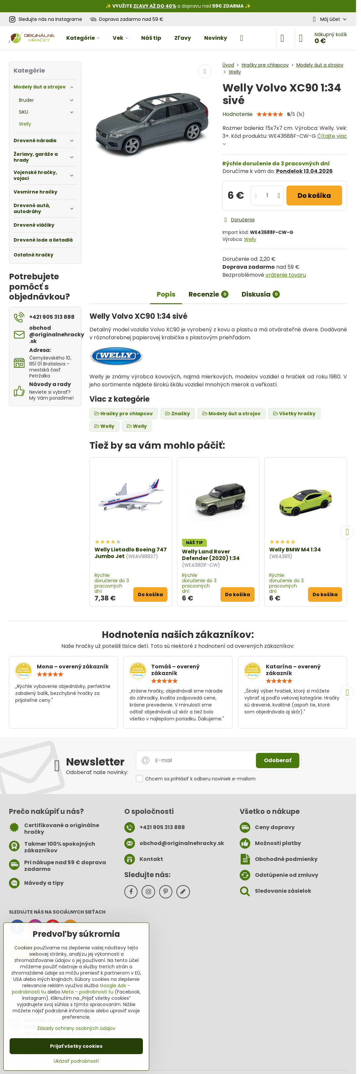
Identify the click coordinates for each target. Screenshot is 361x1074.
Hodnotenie (237, 114)
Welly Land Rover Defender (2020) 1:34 (211, 555)
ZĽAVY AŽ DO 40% (154, 6)
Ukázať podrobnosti (76, 1061)
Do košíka (314, 195)
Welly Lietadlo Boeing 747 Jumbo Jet (130, 553)
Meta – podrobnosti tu (87, 992)
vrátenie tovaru (286, 275)
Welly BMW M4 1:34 (295, 549)
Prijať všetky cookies (76, 1046)
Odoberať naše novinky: (97, 772)
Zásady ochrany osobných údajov (76, 1028)
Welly (250, 239)
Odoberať (277, 760)
